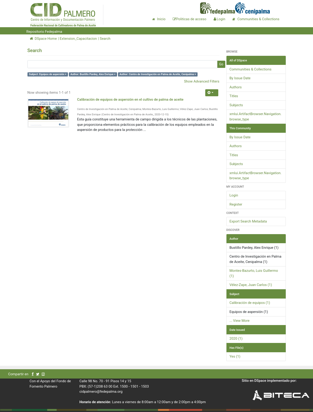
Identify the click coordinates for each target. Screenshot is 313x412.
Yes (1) (234, 356)
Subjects (236, 105)
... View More (239, 321)
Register (235, 204)
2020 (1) (235, 338)
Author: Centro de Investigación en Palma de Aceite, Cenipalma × (158, 74)
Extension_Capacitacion (78, 39)
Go (221, 64)
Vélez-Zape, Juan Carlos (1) (250, 285)
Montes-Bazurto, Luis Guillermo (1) (253, 273)
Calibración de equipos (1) (249, 303)
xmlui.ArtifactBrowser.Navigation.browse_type (255, 116)
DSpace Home (43, 39)
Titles (233, 96)
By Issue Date (240, 78)
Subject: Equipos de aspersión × (47, 74)
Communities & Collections (250, 69)
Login (233, 195)
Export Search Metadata (248, 221)
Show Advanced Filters (201, 81)
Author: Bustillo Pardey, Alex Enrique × (92, 74)
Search (105, 39)
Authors (235, 87)
